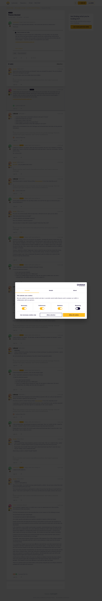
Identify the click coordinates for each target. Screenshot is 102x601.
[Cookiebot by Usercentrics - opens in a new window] (78, 285)
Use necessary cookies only (28, 315)
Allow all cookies (74, 315)
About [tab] (75, 290)
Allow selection (51, 315)
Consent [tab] (27, 290)
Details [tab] (51, 290)
